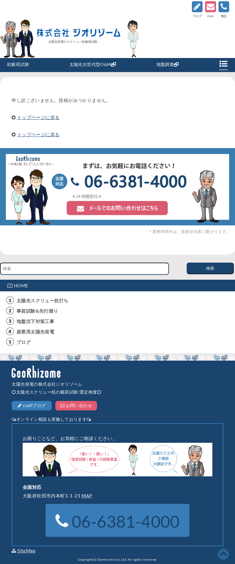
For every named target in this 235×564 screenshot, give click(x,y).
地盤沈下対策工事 (35, 321)
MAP (86, 495)
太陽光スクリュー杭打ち (42, 300)
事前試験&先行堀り (37, 311)
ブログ (24, 342)
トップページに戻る (38, 117)
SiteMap (26, 550)
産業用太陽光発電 (35, 331)
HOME (17, 285)
